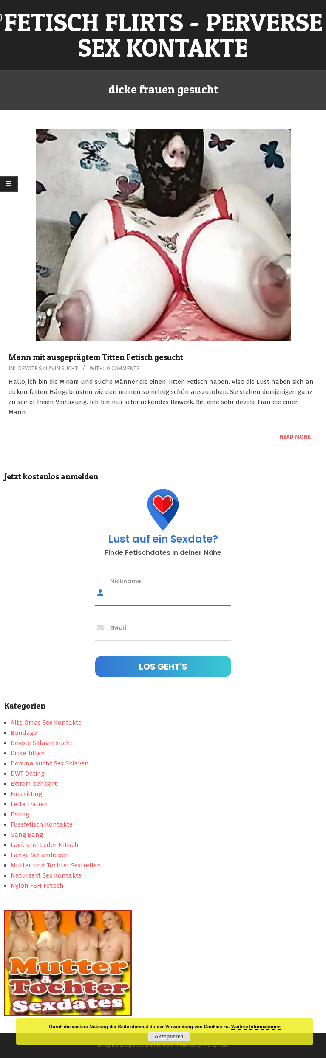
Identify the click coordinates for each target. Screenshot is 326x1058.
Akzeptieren (169, 1037)
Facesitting (26, 794)
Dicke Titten (28, 753)
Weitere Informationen (256, 1026)
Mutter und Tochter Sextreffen (56, 865)
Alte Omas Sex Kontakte (46, 722)
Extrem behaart (34, 784)
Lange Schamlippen (40, 855)
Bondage (24, 733)
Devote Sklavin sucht (48, 368)
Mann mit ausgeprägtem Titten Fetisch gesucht (96, 357)
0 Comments (123, 368)
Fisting (20, 814)
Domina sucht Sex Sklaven (50, 763)
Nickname (125, 581)
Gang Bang (27, 835)
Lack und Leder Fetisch (45, 845)
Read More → (298, 436)
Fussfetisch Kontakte (42, 824)
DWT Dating (28, 773)
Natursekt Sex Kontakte (46, 875)
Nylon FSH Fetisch (37, 885)
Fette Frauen (29, 804)
